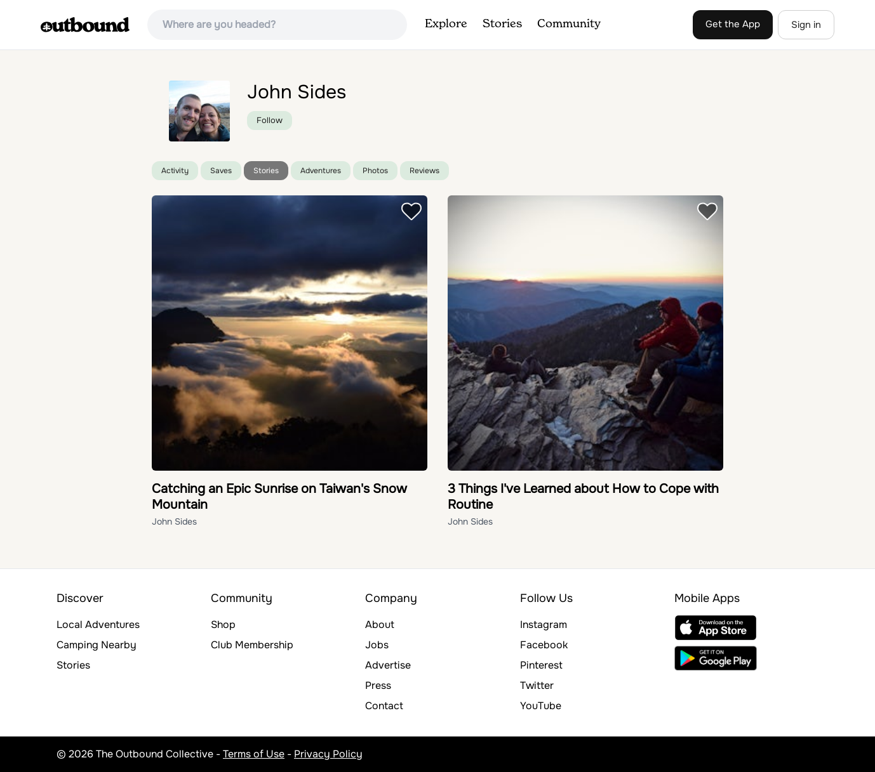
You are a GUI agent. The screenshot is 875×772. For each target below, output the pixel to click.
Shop (223, 624)
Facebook (544, 644)
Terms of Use (253, 754)
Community (569, 24)
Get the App (732, 24)
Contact (384, 705)
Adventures (320, 171)
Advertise (388, 665)
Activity (175, 171)
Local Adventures (98, 624)
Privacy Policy (328, 754)
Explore (446, 24)
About (379, 624)
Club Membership (252, 644)
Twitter (537, 685)
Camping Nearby (97, 644)
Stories (502, 24)
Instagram (543, 624)
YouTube (540, 705)
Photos (375, 171)
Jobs (377, 644)
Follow (270, 120)
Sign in (806, 24)
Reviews (424, 171)
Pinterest (541, 665)
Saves (221, 171)
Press (378, 685)
